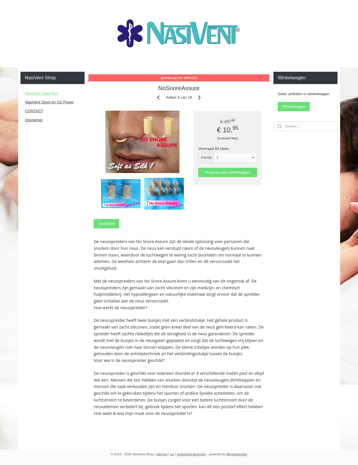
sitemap (161, 454)
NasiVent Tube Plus (41, 93)
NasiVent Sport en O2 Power (49, 102)
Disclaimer (34, 120)
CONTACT (34, 111)
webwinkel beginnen (191, 454)
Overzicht (106, 223)
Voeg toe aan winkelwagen (228, 172)
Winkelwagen (293, 106)
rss (172, 454)
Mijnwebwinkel (236, 454)
